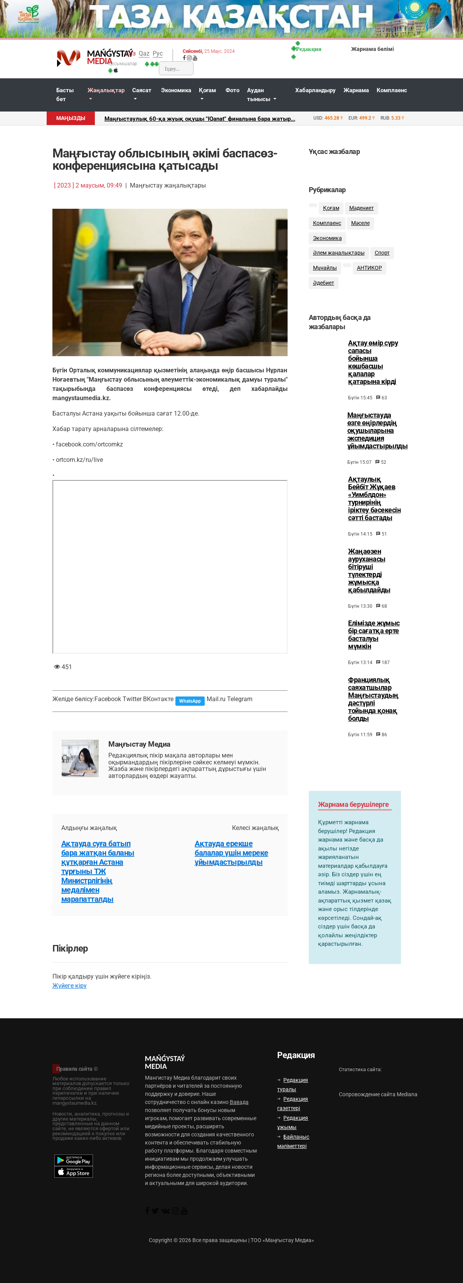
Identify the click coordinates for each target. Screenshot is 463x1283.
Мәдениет (361, 208)
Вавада (239, 1102)
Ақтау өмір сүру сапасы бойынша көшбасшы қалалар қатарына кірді (373, 369)
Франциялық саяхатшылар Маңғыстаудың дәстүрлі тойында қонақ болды (373, 706)
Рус (158, 53)
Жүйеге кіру (69, 985)
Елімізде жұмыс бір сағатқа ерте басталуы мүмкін (374, 641)
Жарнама (356, 90)
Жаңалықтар (106, 90)
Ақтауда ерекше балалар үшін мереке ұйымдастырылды (231, 853)
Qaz (144, 53)
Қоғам (207, 90)
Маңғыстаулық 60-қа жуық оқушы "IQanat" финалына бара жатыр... (199, 118)
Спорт (382, 253)
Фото (232, 90)
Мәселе (360, 223)
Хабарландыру (315, 90)
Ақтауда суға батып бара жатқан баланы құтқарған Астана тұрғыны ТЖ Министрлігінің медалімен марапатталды (98, 871)
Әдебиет (323, 283)
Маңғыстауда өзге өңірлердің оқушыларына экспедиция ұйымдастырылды (377, 437)
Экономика (176, 90)
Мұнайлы (325, 268)
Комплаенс (392, 90)
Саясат (142, 90)
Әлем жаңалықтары (339, 253)
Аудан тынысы (259, 95)
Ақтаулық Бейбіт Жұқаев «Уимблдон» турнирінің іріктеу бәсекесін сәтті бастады (374, 505)
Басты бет (65, 95)
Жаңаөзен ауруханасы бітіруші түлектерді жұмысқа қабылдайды (369, 577)
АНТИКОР (369, 268)
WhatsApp (190, 701)
